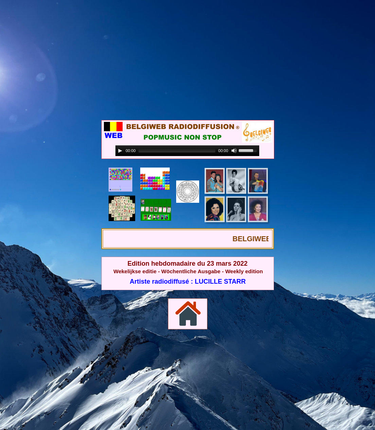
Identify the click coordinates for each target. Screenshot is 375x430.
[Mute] (234, 151)
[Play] (120, 151)
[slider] (176, 150)
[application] (187, 151)
